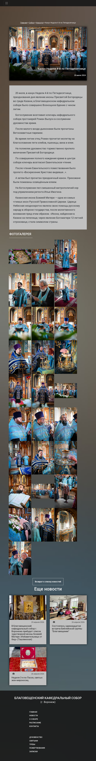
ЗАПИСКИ (33, 751)
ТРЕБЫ (32, 744)
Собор (31, 23)
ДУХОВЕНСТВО (35, 737)
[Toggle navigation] (6, 3)
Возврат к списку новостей (48, 581)
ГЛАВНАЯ (33, 712)
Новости (39, 23)
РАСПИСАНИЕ (35, 723)
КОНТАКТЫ (34, 726)
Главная (23, 23)
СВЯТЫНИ (33, 741)
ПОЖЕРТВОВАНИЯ (37, 748)
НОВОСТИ (33, 715)
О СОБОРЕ (33, 719)
